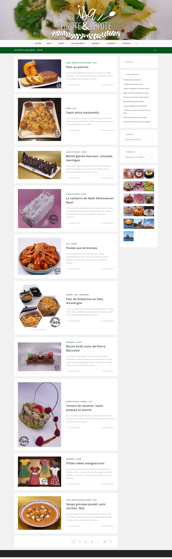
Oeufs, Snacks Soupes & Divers (78, 65)
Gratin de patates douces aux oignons (137, 123)
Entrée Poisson (72, 403)
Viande (74, 245)
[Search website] (136, 45)
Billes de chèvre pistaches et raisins (136, 95)
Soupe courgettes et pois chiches (135, 108)
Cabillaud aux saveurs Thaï (133, 86)
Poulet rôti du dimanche (132, 82)
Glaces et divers (73, 154)
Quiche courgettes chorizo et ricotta (136, 90)
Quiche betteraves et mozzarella (135, 119)
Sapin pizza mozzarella (82, 114)
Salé (95, 65)
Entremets (70, 344)
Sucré (83, 154)
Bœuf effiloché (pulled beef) (133, 103)
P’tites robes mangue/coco (85, 465)
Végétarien (84, 297)
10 (104, 543)
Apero (68, 110)
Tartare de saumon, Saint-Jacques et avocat (85, 409)
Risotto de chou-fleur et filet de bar (136, 99)
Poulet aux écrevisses (81, 250)
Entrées (69, 297)
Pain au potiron (77, 69)
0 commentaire (74, 86)
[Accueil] (154, 52)
